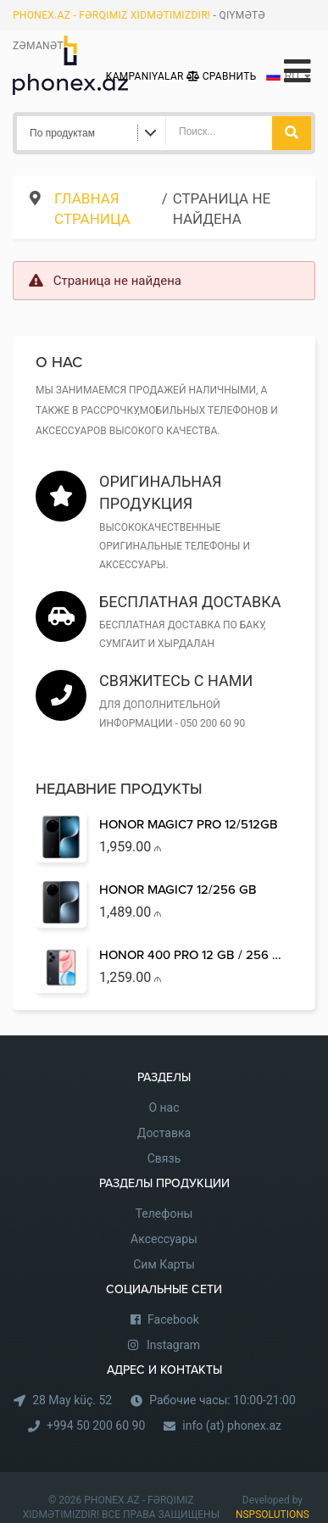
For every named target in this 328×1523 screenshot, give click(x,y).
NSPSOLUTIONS (272, 1514)
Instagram (173, 1345)
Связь (164, 1158)
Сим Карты (164, 1264)
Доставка (164, 1133)
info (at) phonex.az (231, 1425)
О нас (163, 1107)
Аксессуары (164, 1239)
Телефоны (164, 1213)
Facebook (173, 1319)
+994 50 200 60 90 (96, 1425)
